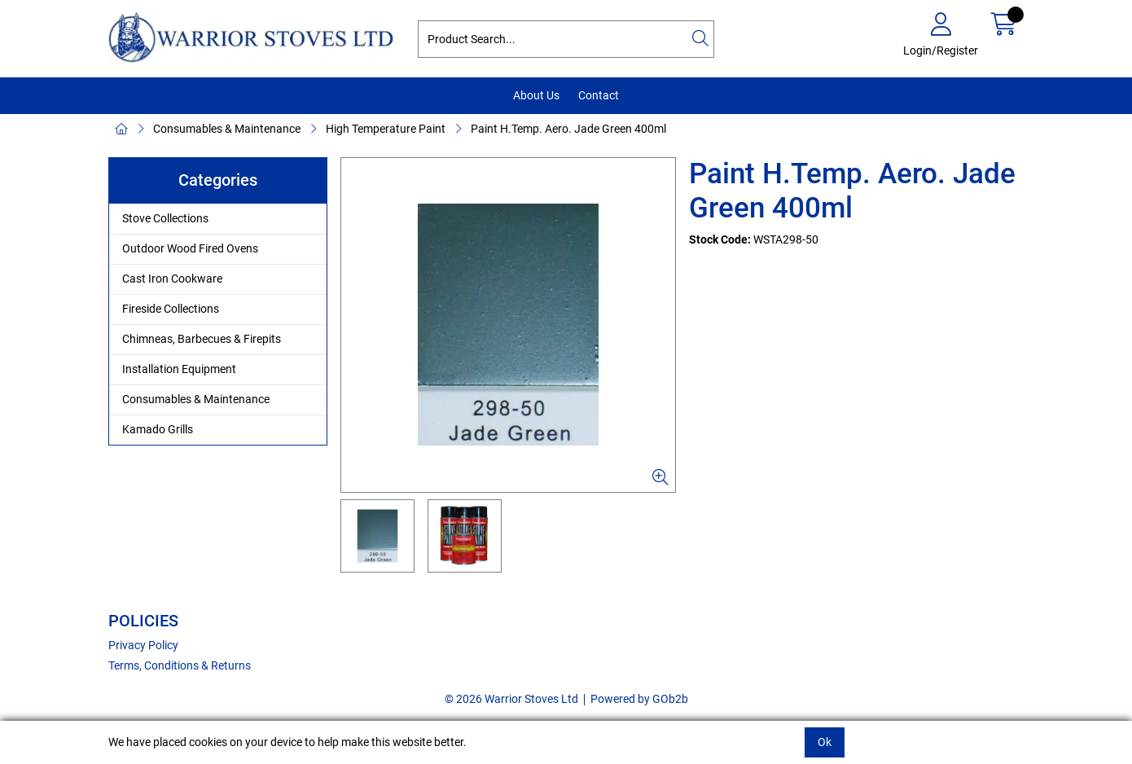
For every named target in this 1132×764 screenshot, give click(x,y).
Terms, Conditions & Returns (179, 665)
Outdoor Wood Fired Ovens (190, 248)
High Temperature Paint (385, 128)
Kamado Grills (157, 429)
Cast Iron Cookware (172, 278)
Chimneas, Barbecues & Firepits (201, 338)
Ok (824, 742)
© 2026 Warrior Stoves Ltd (511, 698)
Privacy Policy (143, 645)
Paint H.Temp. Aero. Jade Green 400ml (568, 128)
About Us (536, 95)
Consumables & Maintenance (227, 128)
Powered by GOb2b (639, 698)
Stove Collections (165, 218)
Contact (598, 95)
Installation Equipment (179, 368)
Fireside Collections (170, 308)
